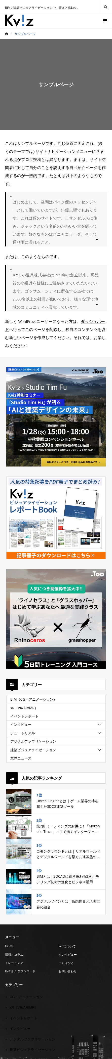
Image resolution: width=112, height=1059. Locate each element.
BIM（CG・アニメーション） (33, 699)
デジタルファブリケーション (33, 741)
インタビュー (20, 724)
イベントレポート (24, 716)
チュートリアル (22, 733)
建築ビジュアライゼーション (33, 749)
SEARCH (105, 6)
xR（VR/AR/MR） (24, 707)
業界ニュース (20, 758)
